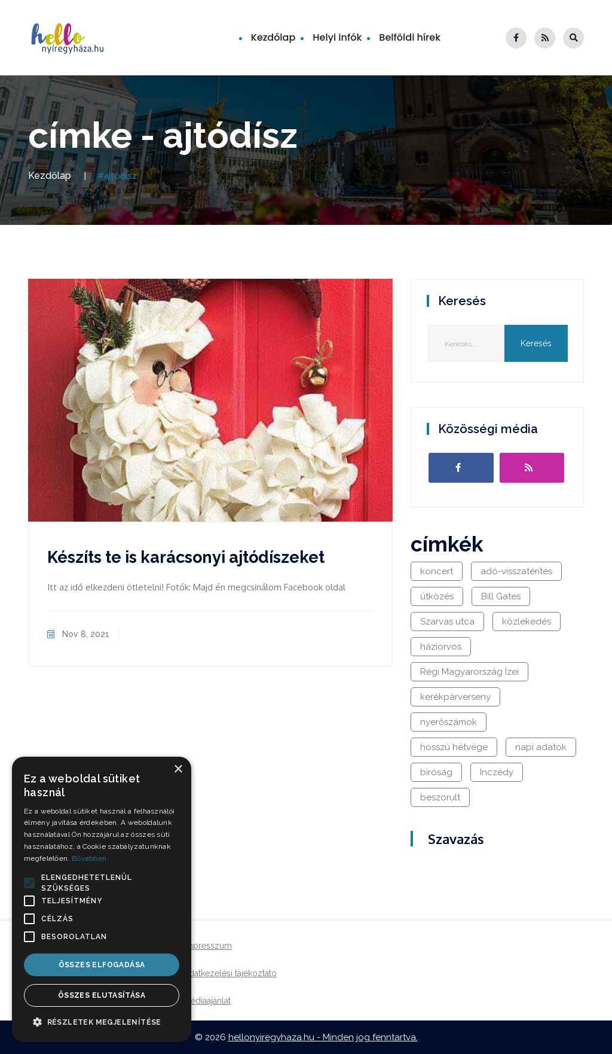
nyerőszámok (448, 722)
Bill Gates (501, 596)
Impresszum (207, 946)
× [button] (177, 769)
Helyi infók (337, 37)
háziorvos (440, 646)
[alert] (101, 899)
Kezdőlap (273, 37)
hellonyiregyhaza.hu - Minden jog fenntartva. (323, 1037)
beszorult (440, 797)
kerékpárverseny (455, 697)
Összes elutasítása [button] (101, 995)
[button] (29, 883)
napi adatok (541, 747)
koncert (436, 571)
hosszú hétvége (454, 747)
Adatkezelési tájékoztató (230, 973)
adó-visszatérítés (516, 571)
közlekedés (526, 621)
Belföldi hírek (409, 37)
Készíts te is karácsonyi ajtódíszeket (186, 557)
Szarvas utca (447, 621)
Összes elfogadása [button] (102, 965)
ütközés (437, 596)
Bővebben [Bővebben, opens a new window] (89, 858)
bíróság (436, 772)
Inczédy (496, 772)
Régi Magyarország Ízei (469, 671)
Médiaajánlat (207, 1001)
